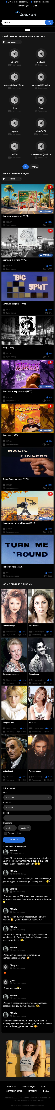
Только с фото (14, 833)
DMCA (46, 1091)
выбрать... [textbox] (11, 797)
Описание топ (12, 988)
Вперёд (34, 167)
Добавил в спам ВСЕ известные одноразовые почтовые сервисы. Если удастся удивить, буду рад (27, 899)
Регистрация (23, 6)
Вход (35, 6)
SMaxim (13, 850)
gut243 (13, 980)
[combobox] (27, 797)
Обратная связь (14, 1091)
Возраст (7, 823)
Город (6, 813)
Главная (11, 1087)
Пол (5, 792)
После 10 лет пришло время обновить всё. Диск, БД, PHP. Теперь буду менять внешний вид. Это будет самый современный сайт (27, 861)
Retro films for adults (41, 2)
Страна (6, 802)
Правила (32, 1091)
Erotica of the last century (18, 2)
